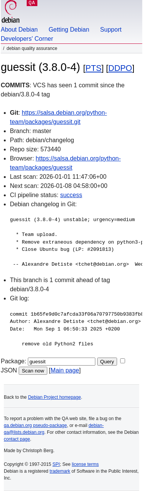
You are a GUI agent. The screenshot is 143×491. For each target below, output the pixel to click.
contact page (17, 439)
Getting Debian (68, 29)
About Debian (19, 29)
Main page (65, 370)
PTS (93, 68)
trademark (60, 471)
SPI (56, 464)
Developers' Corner (27, 38)
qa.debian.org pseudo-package (35, 425)
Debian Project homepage (54, 397)
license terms (85, 464)
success (71, 195)
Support (111, 29)
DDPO (120, 68)
